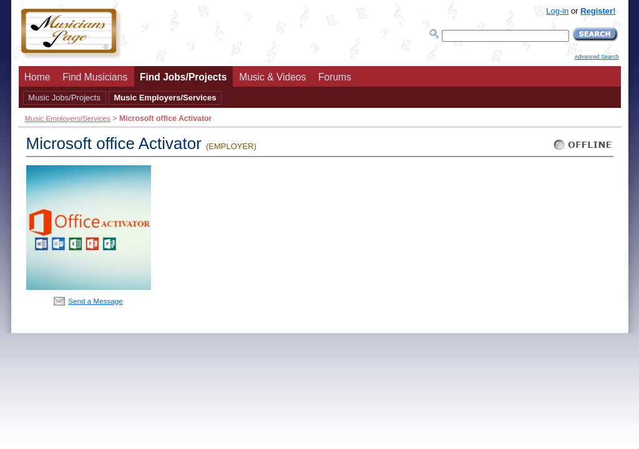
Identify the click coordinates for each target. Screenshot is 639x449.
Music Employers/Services (165, 97)
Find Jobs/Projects (183, 77)
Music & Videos (272, 77)
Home (37, 77)
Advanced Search (596, 57)
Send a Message (95, 301)
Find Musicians (94, 77)
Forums (334, 77)
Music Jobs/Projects (64, 97)
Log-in (557, 11)
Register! (597, 11)
